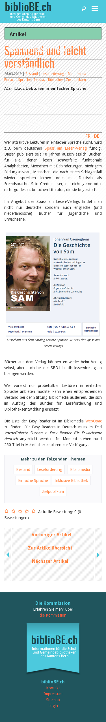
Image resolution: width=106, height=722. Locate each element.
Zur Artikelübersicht (50, 548)
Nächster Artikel (50, 561)
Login (53, 705)
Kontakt (53, 688)
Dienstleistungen (29, 104)
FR (87, 136)
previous (8, 554)
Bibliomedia (80, 469)
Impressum (53, 694)
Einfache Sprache (33, 480)
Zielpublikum (53, 491)
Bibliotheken (23, 67)
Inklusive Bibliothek (71, 480)
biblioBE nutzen (27, 122)
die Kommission (53, 615)
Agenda (17, 85)
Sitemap (53, 699)
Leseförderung (49, 469)
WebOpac (93, 421)
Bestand (23, 469)
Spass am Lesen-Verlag (66, 148)
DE (96, 136)
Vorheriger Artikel (52, 534)
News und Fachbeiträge (38, 49)
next (98, 554)
